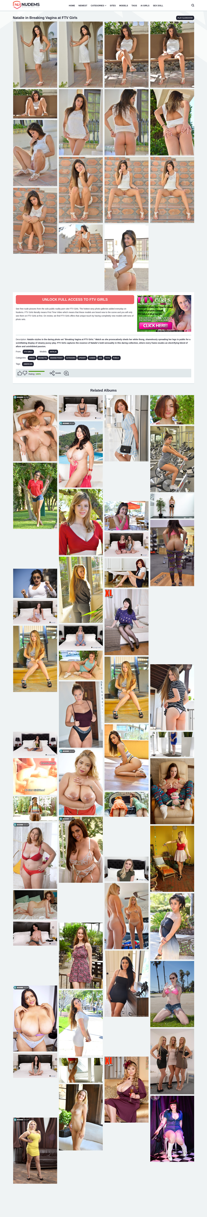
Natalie (53, 352)
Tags (134, 5)
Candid (92, 358)
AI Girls (144, 5)
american (28, 364)
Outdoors (70, 358)
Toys (107, 358)
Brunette (42, 358)
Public (116, 358)
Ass (100, 358)
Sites (113, 5)
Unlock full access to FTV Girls (75, 299)
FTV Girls (28, 352)
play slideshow (185, 18)
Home (72, 5)
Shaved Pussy (56, 358)
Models (123, 5)
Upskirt (82, 358)
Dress (32, 358)
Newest (83, 5)
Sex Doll (158, 5)
